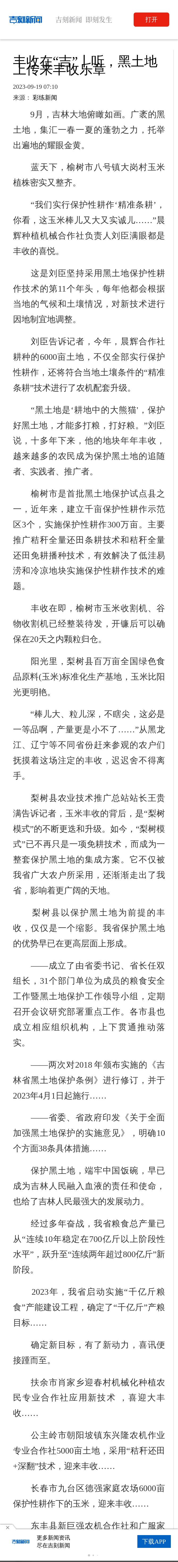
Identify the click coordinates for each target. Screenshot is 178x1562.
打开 (151, 19)
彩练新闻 (45, 97)
